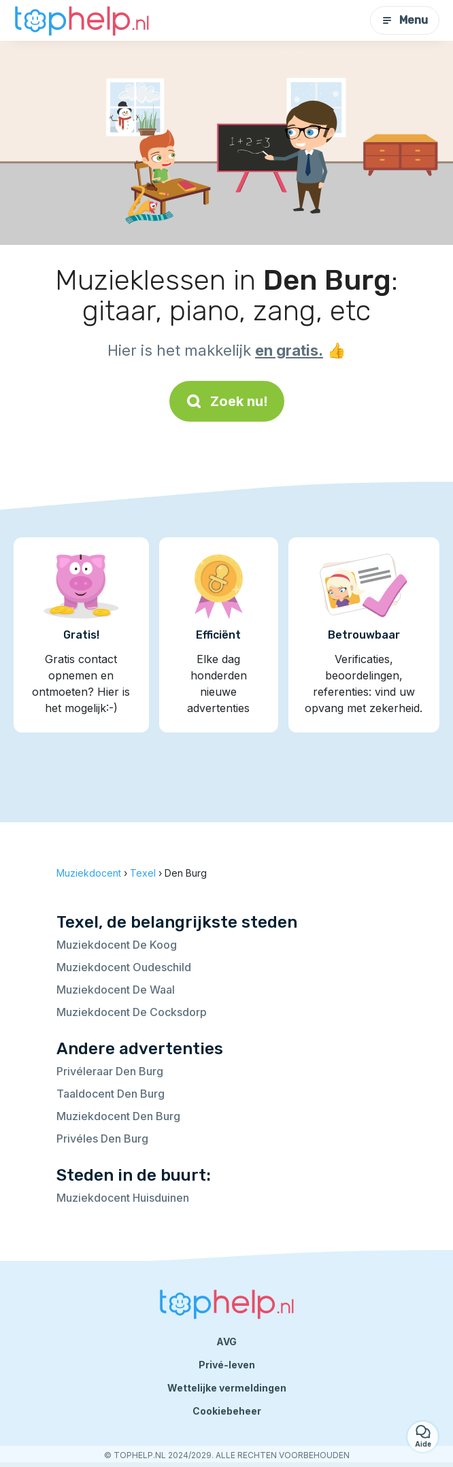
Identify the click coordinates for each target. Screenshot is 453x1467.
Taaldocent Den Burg (110, 1093)
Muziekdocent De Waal (115, 989)
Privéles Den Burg (102, 1138)
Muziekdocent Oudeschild (123, 967)
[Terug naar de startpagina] (82, 20)
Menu (405, 20)
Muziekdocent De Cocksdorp (131, 1012)
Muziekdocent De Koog (116, 944)
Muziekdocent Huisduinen (122, 1197)
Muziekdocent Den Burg (118, 1116)
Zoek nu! (227, 401)
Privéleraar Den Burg (109, 1071)
